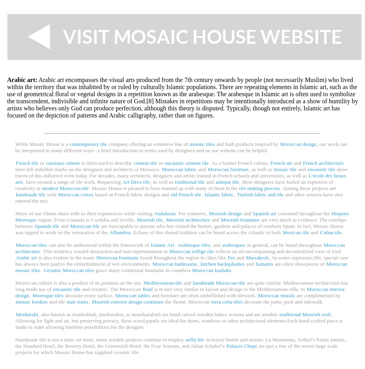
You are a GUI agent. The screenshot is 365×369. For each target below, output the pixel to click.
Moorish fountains (240, 220)
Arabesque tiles (194, 245)
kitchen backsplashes (223, 264)
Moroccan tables (132, 295)
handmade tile (30, 195)
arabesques (233, 245)
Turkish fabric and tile (260, 195)
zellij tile (195, 340)
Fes (231, 258)
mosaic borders (32, 302)
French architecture (323, 163)
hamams (264, 264)
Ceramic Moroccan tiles (69, 270)
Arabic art (26, 258)
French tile (27, 163)
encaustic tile (321, 169)
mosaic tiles (202, 144)
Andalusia (164, 213)
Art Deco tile (136, 182)
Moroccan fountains (117, 258)
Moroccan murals (276, 295)
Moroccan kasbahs (212, 270)
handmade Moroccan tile (219, 283)
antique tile (227, 182)
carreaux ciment (62, 163)
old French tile (186, 195)
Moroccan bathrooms (175, 264)
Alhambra (119, 232)
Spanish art (265, 213)
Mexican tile (296, 232)
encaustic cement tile (187, 163)
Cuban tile (331, 232)
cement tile (145, 163)
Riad (148, 289)
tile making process (259, 188)
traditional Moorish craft (305, 314)
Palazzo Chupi (242, 346)
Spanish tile (47, 226)
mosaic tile (285, 169)
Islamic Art (162, 245)
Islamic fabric (219, 195)
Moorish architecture (188, 220)
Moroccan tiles (31, 245)
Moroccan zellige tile (191, 251)
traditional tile (190, 182)
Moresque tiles (47, 295)
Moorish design (225, 213)
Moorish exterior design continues (128, 302)
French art (281, 163)
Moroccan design (298, 144)
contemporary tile (88, 144)
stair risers (77, 302)
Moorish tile (150, 220)
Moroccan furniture (228, 169)
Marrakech (257, 258)
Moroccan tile (84, 226)
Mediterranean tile (163, 283)
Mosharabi (27, 314)
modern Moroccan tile (65, 188)
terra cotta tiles (226, 302)
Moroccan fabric (179, 169)
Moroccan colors (76, 195)
